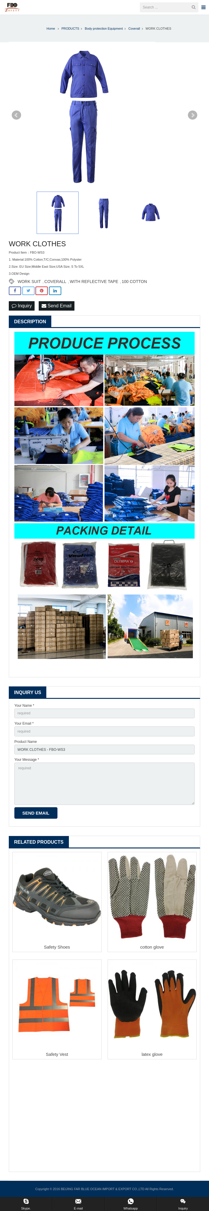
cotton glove (152, 946)
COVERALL (55, 281)
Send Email (57, 305)
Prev (16, 115)
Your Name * (24, 706)
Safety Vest (57, 1054)
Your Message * (26, 760)
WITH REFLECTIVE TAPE (94, 281)
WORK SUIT (29, 281)
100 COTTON (134, 281)
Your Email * (24, 723)
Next (192, 115)
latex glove (152, 1054)
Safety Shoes (57, 946)
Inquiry (22, 305)
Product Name (25, 742)
